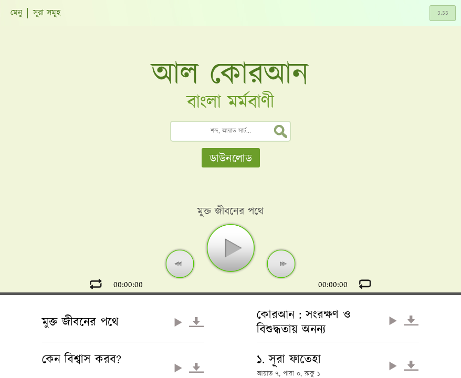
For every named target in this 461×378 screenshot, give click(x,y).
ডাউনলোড (230, 159)
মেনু (16, 13)
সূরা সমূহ (46, 13)
